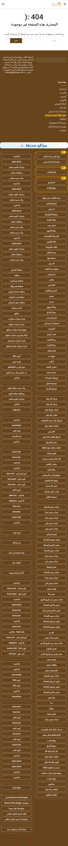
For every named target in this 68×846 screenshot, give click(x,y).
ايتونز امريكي (51, 534)
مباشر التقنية (51, 367)
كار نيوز (51, 263)
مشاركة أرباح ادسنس (57, 111)
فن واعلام (17, 543)
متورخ (51, 296)
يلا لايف (16, 378)
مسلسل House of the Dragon (16, 803)
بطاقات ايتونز (51, 665)
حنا (51, 703)
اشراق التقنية (51, 203)
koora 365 (16, 517)
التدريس (51, 431)
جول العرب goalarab (16, 367)
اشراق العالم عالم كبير (51, 437)
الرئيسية (62, 89)
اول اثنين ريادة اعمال (51, 156)
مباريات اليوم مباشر (16, 167)
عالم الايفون (51, 242)
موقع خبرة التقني (51, 269)
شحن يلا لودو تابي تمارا (51, 610)
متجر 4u (51, 594)
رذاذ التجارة (51, 345)
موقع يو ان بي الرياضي (51, 475)
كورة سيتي (16, 362)
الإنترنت (62, 92)
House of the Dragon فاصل (16, 797)
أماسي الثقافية (51, 291)
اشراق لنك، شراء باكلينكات (51, 420)
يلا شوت (16, 156)
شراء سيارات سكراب (16, 319)
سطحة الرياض (16, 270)
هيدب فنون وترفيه (51, 491)
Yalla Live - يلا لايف (16, 632)
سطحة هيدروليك (16, 286)
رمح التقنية (51, 340)
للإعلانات (27, 841)
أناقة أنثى (51, 285)
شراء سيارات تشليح (16, 324)
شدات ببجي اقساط (51, 507)
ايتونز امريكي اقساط (51, 621)
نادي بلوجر (51, 274)
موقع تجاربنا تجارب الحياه (51, 773)
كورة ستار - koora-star (16, 588)
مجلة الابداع (51, 312)
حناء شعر (51, 698)
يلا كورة (17, 442)
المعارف (51, 329)
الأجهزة (63, 100)
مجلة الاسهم (51, 231)
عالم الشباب (51, 172)
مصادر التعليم (51, 464)
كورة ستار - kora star (16, 484)
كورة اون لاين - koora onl (16, 637)
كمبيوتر (63, 96)
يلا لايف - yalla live (16, 495)
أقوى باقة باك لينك (51, 762)
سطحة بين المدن (16, 281)
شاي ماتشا (51, 714)
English (63, 119)
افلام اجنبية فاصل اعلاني (16, 814)
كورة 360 (16, 680)
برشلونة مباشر (16, 172)
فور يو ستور (51, 589)
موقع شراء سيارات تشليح (16, 330)
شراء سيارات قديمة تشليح (16, 346)
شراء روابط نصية (51, 410)
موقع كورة (16, 787)
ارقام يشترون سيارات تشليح (16, 335)
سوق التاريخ (51, 746)
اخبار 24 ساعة (51, 486)
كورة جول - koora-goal (16, 594)
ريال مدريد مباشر (17, 178)
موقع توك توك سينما (17, 808)
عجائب (51, 280)
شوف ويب (51, 225)
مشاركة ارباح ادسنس (51, 162)
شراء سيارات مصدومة (17, 341)
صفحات (63, 130)
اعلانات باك (16, 563)
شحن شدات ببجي (51, 638)
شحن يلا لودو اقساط (51, 545)
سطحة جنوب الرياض (16, 302)
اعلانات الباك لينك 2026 (51, 448)
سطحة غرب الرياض (16, 297)
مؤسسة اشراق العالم (57, 126)
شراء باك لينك (51, 399)
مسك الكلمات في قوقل (51, 198)
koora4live (16, 425)
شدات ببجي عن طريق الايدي (51, 599)
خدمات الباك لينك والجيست (51, 729)
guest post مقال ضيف (51, 735)
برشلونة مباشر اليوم (17, 393)
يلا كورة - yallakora (16, 501)
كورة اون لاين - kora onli (16, 473)
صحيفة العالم (51, 497)
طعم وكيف (51, 350)
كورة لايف (17, 431)
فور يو (51, 632)
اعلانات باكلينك (51, 795)
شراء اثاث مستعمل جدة (16, 829)
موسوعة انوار (51, 383)
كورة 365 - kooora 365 (16, 648)
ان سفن (51, 209)
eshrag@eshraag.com (14, 72)
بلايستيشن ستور (51, 670)
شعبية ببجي (51, 659)
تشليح (16, 313)
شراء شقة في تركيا (16, 553)
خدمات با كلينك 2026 (51, 768)
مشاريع (51, 784)
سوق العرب (51, 740)
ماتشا (51, 708)
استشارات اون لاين (51, 323)
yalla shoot (16, 162)
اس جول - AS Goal (16, 654)
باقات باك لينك (51, 415)
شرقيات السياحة (51, 378)
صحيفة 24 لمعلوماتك (57, 123)
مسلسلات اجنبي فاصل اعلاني (16, 819)
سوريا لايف (16, 490)
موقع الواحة (51, 188)
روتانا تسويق (51, 307)
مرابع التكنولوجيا (51, 214)
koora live (16, 452)
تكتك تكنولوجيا (51, 247)
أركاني (51, 361)
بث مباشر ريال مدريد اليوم (16, 372)
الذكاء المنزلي (60, 104)
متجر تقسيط (51, 567)
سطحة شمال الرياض (16, 292)
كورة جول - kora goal (16, 479)
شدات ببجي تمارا (51, 512)
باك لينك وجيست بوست (51, 459)
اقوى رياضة (51, 453)
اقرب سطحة (17, 308)
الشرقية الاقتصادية (51, 236)
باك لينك (62, 107)
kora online (16, 675)
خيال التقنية (51, 220)
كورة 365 (16, 356)
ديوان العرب (51, 778)
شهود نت (51, 356)
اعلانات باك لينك (51, 789)
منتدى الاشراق (51, 442)
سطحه (16, 275)
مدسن (51, 301)
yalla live (16, 410)
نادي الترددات (51, 318)
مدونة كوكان (51, 252)
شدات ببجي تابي (51, 523)
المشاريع (51, 182)
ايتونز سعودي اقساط (51, 540)
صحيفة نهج (51, 258)
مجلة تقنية (51, 470)
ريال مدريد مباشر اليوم (17, 388)
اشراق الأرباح (51, 389)
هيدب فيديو (51, 334)
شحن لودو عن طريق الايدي (51, 654)
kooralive (17, 512)
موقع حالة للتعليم (51, 480)
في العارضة (16, 436)
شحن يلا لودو (51, 649)
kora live (16, 506)
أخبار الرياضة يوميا (16, 573)
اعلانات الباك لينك (51, 426)
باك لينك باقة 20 (51, 751)
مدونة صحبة (51, 372)
